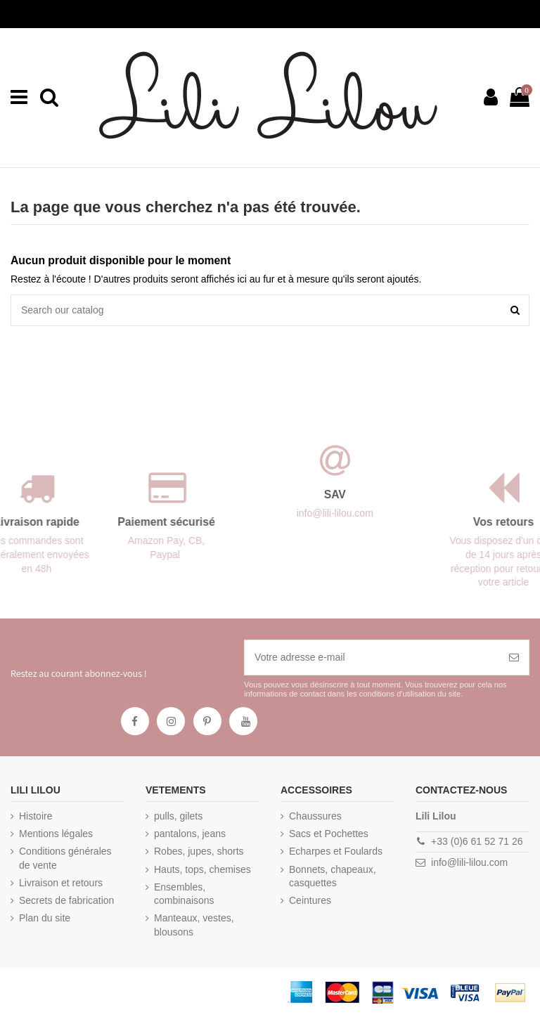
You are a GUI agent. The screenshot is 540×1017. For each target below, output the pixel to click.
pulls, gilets (178, 816)
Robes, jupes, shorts (199, 851)
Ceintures (310, 900)
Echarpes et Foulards (335, 851)
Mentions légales (56, 833)
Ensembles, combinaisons (184, 894)
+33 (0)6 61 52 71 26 (476, 841)
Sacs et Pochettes (328, 833)
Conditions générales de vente (65, 858)
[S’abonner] (514, 657)
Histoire (35, 816)
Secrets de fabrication (66, 900)
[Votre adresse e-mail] (372, 657)
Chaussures (315, 816)
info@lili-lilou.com (469, 862)
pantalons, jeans (190, 833)
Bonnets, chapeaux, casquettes (332, 876)
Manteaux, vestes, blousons (194, 925)
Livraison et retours (61, 882)
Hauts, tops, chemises (202, 869)
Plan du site (44, 918)
